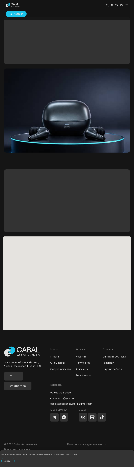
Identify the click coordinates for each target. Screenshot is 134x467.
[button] (16, 14)
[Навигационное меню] (127, 5)
